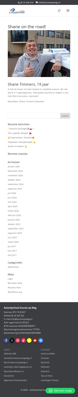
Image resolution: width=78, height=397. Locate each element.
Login (10, 278)
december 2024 (15, 171)
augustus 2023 (15, 233)
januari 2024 (14, 219)
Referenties (13, 267)
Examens (45, 371)
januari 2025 (14, 166)
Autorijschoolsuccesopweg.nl (18, 358)
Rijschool (45, 362)
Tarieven (45, 358)
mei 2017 (12, 255)
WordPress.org (15, 292)
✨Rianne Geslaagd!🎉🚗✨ (21, 128)
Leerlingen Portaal (49, 380)
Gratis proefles (48, 353)
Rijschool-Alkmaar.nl (14, 371)
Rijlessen (45, 366)
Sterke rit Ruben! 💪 (17, 146)
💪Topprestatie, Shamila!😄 (21, 137)
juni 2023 (12, 237)
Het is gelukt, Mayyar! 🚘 (20, 133)
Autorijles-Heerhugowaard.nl (18, 366)
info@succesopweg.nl (21, 319)
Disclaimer (9, 375)
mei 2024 (12, 202)
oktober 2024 (14, 179)
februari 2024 (14, 215)
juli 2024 (12, 193)
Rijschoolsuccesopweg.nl (16, 362)
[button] (60, 391)
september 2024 (15, 184)
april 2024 (12, 206)
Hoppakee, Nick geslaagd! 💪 (22, 142)
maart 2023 (13, 242)
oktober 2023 (14, 224)
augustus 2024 (15, 188)
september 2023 (15, 228)
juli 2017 (12, 246)
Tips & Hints (47, 375)
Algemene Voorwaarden (15, 380)
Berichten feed (15, 283)
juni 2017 (12, 250)
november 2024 (15, 175)
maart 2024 (13, 210)
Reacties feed (14, 287)
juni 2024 (12, 197)
